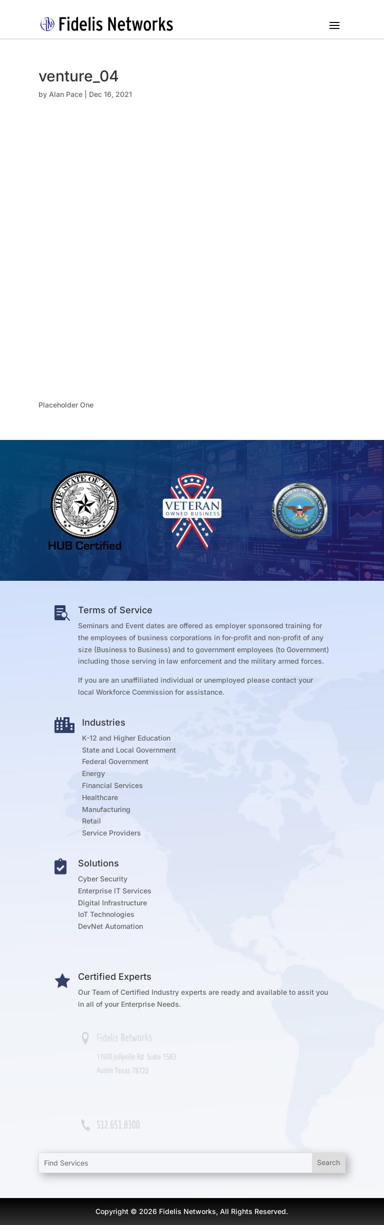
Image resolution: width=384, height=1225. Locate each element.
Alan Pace (65, 94)
